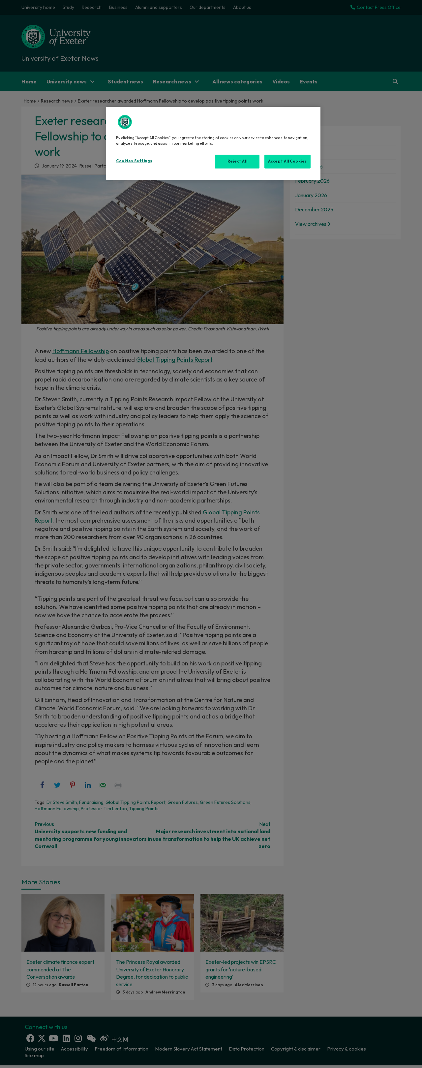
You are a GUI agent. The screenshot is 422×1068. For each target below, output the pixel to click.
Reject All (237, 161)
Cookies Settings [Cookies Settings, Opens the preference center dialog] (134, 161)
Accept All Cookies (287, 161)
